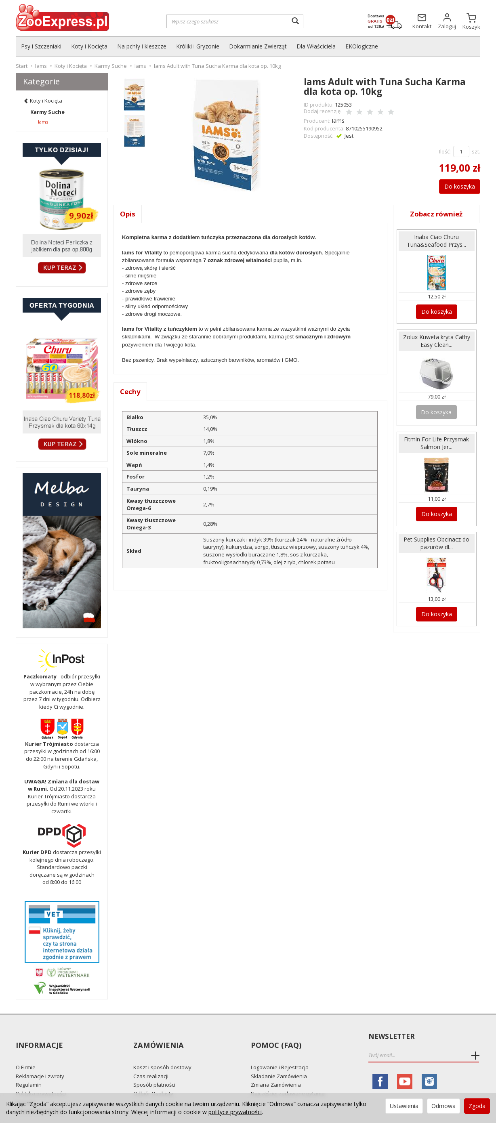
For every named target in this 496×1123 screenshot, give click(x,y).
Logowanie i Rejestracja (280, 1052)
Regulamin (29, 1070)
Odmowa (443, 1106)
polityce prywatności (235, 1112)
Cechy (130, 391)
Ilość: (445, 150)
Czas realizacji (150, 1061)
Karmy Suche (47, 111)
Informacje (38, 1037)
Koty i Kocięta (89, 46)
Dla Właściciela (316, 46)
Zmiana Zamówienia (276, 1070)
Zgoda (477, 1106)
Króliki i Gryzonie (197, 46)
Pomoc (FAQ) (275, 1037)
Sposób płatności (154, 1070)
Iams (337, 119)
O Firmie (26, 1052)
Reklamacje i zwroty (40, 1061)
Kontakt (25, 1087)
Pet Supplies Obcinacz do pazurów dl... (436, 536)
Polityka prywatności (41, 1078)
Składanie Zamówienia (279, 1061)
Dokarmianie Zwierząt (258, 46)
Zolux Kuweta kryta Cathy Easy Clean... (436, 337)
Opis (128, 213)
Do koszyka (455, 185)
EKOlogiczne (361, 46)
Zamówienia (157, 1037)
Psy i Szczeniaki (41, 46)
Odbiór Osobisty (153, 1078)
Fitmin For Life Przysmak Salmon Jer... (436, 437)
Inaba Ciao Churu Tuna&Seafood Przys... (436, 239)
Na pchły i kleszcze (141, 46)
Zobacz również (436, 213)
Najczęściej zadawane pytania (288, 1078)
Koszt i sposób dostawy (162, 1052)
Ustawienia (404, 1106)
